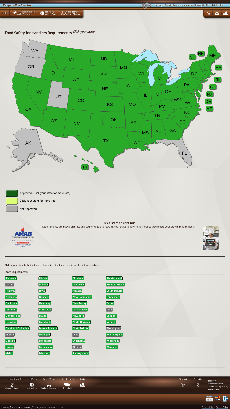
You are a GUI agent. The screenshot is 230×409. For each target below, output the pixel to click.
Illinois (43, 278)
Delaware (11, 322)
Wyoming (112, 347)
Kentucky (44, 303)
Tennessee (113, 297)
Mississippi (45, 347)
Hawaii (9, 347)
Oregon (77, 347)
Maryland (44, 322)
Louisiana (45, 309)
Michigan (44, 334)
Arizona (10, 291)
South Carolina (115, 284)
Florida (10, 334)
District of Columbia (17, 328)
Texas (110, 303)
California (11, 303)
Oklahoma (79, 341)
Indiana (43, 284)
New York (78, 316)
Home (5, 12)
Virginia (111, 322)
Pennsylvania (80, 353)
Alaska (10, 284)
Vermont (111, 316)
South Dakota (114, 291)
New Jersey (79, 303)
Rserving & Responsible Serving (17, 407)
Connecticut (13, 316)
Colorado (11, 309)
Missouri (44, 353)
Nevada (77, 291)
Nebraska (78, 284)
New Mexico (80, 309)
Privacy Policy (222, 407)
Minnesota (45, 341)
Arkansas (11, 297)
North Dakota (80, 328)
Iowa (42, 291)
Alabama (11, 278)
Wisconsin (113, 341)
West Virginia (114, 334)
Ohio (75, 334)
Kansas (43, 297)
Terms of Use (208, 407)
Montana (78, 278)
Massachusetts (48, 328)
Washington (113, 328)
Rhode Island (114, 278)
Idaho (9, 353)
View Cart (183, 379)
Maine (42, 316)
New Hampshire (82, 297)
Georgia (10, 341)
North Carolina (81, 322)
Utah (109, 309)
